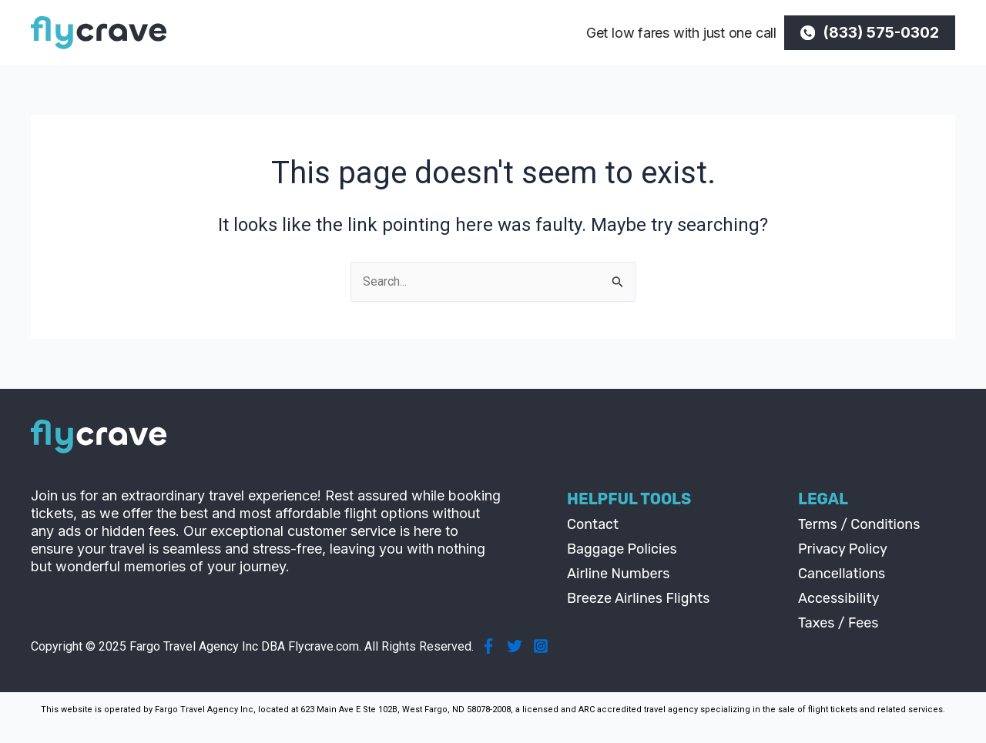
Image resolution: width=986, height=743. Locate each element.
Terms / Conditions (859, 524)
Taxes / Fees (838, 622)
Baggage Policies (622, 549)
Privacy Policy (842, 549)
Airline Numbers (618, 573)
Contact (593, 524)
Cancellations (841, 573)
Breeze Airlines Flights (638, 598)
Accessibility (838, 598)
